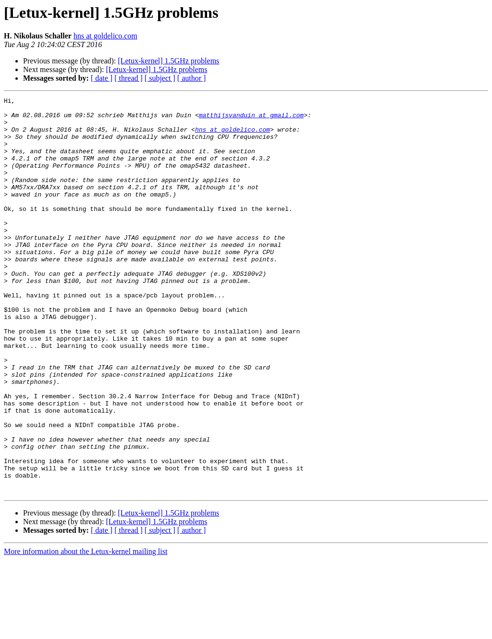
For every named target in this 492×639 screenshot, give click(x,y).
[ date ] (101, 78)
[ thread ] (128, 78)
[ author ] (191, 78)
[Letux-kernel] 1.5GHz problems (168, 61)
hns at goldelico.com (105, 36)
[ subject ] (160, 78)
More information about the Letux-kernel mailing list (85, 631)
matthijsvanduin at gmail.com (251, 119)
